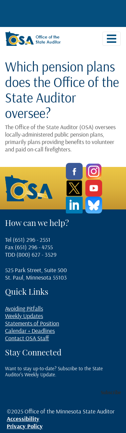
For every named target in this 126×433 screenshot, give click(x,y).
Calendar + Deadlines (30, 331)
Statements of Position (32, 323)
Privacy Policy (25, 426)
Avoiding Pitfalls (24, 308)
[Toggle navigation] (111, 39)
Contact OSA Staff (27, 338)
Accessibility (23, 419)
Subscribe (111, 392)
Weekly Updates (24, 316)
